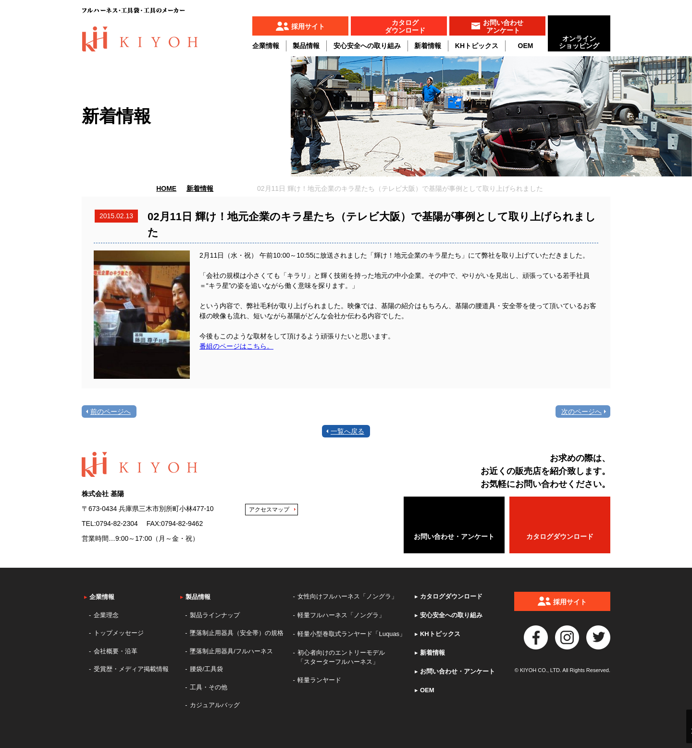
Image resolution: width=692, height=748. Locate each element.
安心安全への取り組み (367, 46)
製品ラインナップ (215, 615)
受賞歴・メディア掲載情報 (131, 669)
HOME (166, 188)
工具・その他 (208, 687)
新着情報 (427, 46)
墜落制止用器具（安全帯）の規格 (237, 632)
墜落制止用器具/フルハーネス (231, 651)
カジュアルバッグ (215, 705)
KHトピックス (476, 46)
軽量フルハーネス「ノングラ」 (341, 615)
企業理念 (106, 615)
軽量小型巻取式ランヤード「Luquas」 (351, 633)
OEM (525, 46)
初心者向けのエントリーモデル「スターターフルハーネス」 (341, 657)
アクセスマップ (269, 509)
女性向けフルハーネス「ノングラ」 (347, 596)
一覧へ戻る (347, 431)
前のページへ (110, 411)
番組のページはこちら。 (236, 346)
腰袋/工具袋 (206, 669)
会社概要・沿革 (115, 651)
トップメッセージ (119, 632)
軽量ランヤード (319, 680)
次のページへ (581, 411)
